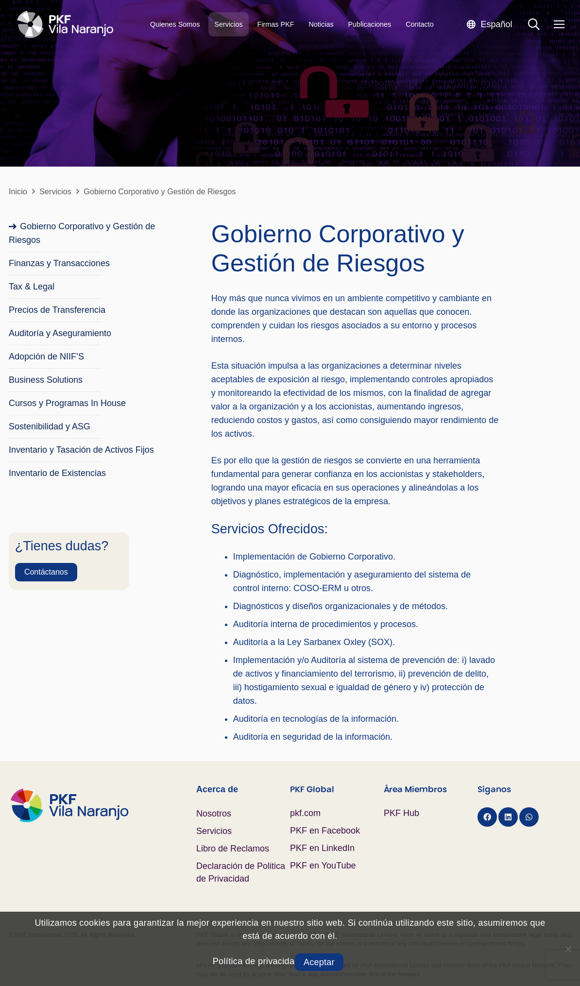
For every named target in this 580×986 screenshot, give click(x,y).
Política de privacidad (256, 961)
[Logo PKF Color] (102, 805)
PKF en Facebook (325, 830)
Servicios (214, 831)
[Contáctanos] (46, 572)
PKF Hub (401, 813)
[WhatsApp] (529, 817)
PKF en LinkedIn (322, 848)
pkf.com (305, 813)
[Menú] (558, 24)
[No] (568, 949)
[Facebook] (487, 817)
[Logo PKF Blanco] (65, 24)
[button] (489, 24)
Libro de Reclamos (232, 848)
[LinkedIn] (508, 817)
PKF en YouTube (323, 865)
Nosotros (213, 813)
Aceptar (319, 962)
